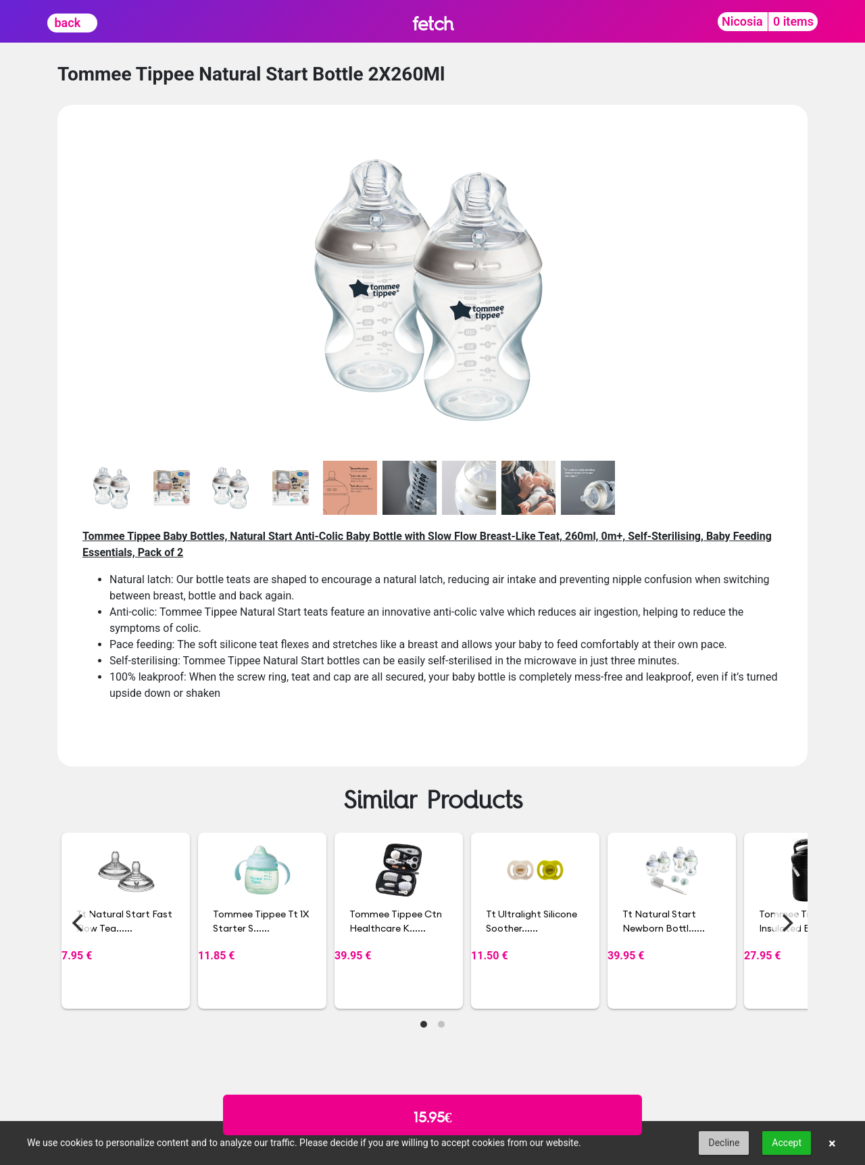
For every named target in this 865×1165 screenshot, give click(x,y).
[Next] (786, 923)
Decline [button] (723, 1142)
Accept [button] (786, 1142)
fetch (432, 23)
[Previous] (79, 923)
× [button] (832, 1143)
